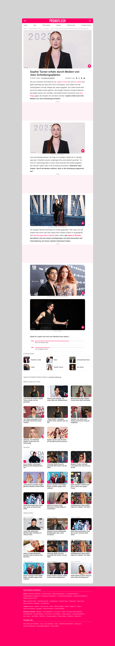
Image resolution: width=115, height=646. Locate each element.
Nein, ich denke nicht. (41, 342)
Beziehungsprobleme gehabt (44, 235)
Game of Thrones (74, 235)
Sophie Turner (62, 82)
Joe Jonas (77, 82)
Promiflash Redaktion (48, 78)
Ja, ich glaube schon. (41, 349)
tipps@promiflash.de (55, 377)
